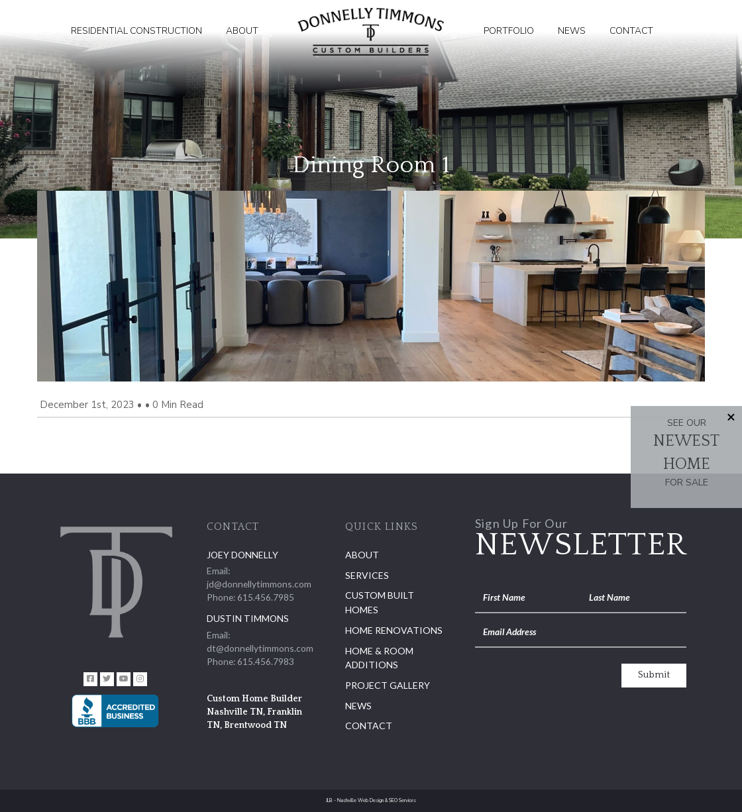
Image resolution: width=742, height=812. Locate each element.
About (242, 31)
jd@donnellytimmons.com (259, 583)
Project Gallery (387, 685)
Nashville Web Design (360, 800)
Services (367, 575)
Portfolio (509, 31)
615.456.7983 (265, 661)
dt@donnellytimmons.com (260, 648)
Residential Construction (136, 31)
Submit (654, 675)
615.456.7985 (265, 597)
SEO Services (402, 800)
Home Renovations (394, 630)
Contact (631, 31)
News (572, 31)
